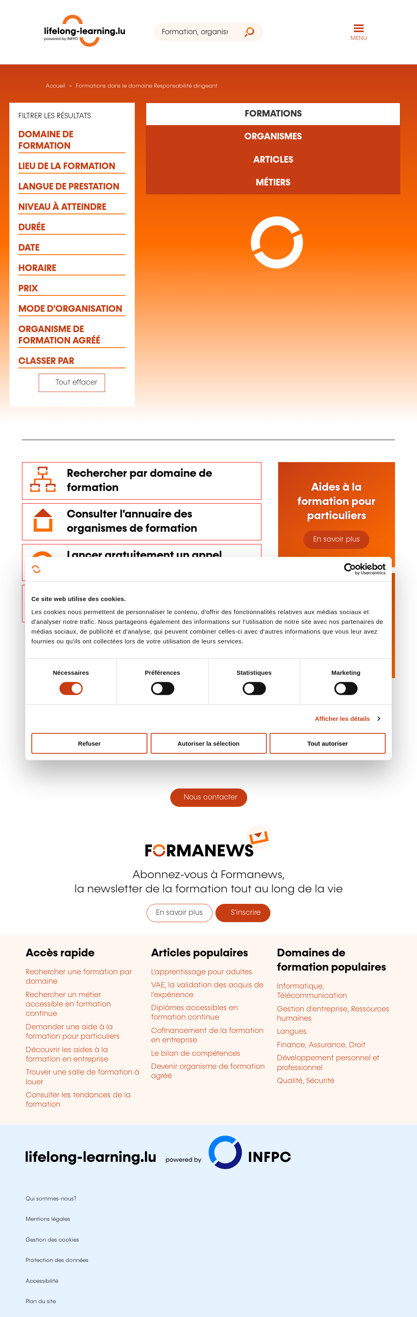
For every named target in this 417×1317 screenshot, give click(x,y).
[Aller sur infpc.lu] (158, 1167)
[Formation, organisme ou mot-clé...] (194, 32)
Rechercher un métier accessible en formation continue (68, 1004)
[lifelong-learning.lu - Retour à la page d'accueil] (84, 32)
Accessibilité (42, 1281)
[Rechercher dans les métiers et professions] (273, 183)
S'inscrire (243, 912)
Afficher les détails (342, 718)
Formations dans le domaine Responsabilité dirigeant (146, 86)
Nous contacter (208, 797)
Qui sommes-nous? (51, 1199)
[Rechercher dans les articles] (273, 159)
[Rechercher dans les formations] (273, 114)
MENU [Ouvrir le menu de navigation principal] (359, 38)
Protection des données (57, 1260)
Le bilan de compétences (195, 1053)
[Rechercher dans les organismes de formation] (273, 137)
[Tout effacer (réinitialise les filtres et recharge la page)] (72, 383)
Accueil (54, 86)
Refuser (89, 743)
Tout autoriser (327, 743)
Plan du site (41, 1301)
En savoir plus (336, 539)
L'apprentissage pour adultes (201, 972)
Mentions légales (48, 1219)
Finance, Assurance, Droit (321, 1045)
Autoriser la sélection (209, 743)
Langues (292, 1031)
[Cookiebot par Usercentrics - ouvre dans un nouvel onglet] (350, 569)
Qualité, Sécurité (305, 1081)
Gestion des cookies (52, 1240)
